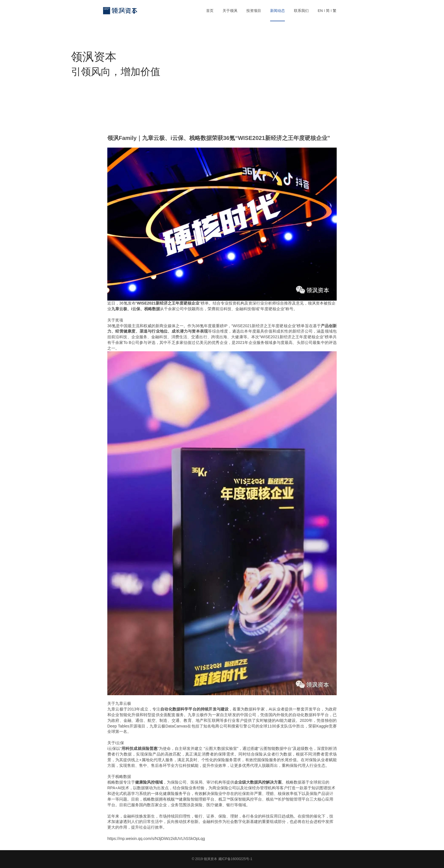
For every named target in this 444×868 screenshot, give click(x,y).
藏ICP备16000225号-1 (235, 859)
